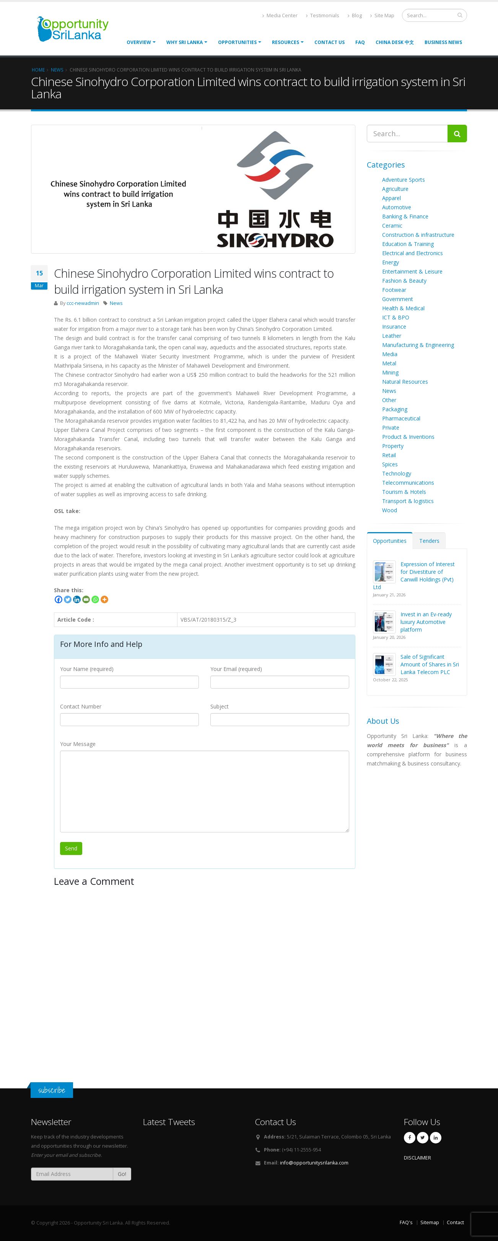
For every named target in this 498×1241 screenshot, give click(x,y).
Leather (391, 335)
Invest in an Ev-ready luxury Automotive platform (426, 622)
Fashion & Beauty (404, 280)
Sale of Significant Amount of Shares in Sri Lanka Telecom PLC (429, 664)
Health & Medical (403, 308)
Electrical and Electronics (412, 253)
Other (389, 400)
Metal (389, 363)
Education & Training (408, 244)
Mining (390, 372)
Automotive (396, 207)
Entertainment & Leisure (412, 271)
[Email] (86, 599)
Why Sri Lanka (184, 42)
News (116, 303)
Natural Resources (405, 381)
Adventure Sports (403, 179)
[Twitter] (68, 599)
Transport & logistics (408, 501)
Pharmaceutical (401, 418)
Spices (390, 464)
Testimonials (322, 15)
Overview (139, 42)
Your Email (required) (236, 669)
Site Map (382, 15)
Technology (396, 473)
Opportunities (390, 540)
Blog (355, 15)
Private (390, 427)
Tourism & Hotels (404, 491)
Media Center (280, 15)
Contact (455, 1222)
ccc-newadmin (83, 303)
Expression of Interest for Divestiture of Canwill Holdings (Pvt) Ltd (414, 575)
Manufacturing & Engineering (418, 345)
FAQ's (406, 1222)
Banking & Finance (405, 216)
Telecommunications (408, 482)
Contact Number (80, 706)
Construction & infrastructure (418, 234)
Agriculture (395, 188)
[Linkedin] (77, 599)
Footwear (394, 289)
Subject (219, 706)
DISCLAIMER (417, 1158)
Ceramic (392, 225)
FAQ (360, 42)
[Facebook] (58, 599)
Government (397, 299)
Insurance (394, 326)
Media (389, 354)
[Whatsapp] (95, 599)
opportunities (237, 42)
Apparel (391, 198)
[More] (104, 599)
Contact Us (329, 42)
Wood (389, 510)
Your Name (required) (87, 669)
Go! (122, 1173)
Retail (389, 455)
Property (393, 445)
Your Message (78, 744)
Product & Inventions (408, 436)
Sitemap (429, 1222)
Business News (443, 42)
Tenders (429, 540)
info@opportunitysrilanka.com (314, 1163)
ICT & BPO (395, 317)
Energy (390, 262)
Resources (285, 42)
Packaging (394, 409)
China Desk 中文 (395, 42)
